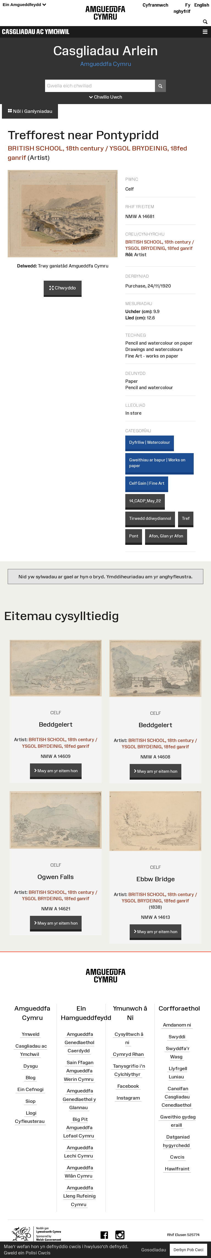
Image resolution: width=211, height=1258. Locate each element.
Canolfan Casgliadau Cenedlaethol (176, 1097)
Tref (186, 518)
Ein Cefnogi (30, 1089)
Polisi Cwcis (38, 1252)
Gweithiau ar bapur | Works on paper (157, 463)
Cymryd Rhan (128, 1054)
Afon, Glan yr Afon (166, 536)
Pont (133, 536)
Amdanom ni (177, 1025)
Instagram (128, 1097)
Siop (30, 1101)
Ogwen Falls (55, 876)
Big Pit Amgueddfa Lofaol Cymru (78, 1127)
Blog (30, 1077)
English (201, 4)
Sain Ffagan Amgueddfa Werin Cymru (78, 1071)
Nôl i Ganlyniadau (30, 111)
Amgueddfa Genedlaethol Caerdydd (79, 1042)
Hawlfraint (177, 1168)
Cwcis (177, 1157)
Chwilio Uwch (105, 97)
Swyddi (177, 1036)
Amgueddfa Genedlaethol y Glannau (79, 1099)
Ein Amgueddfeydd (24, 4)
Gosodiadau (153, 1249)
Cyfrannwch (155, 4)
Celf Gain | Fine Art (146, 483)
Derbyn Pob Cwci (188, 1249)
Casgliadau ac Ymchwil (36, 31)
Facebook (128, 1086)
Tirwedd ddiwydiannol (150, 518)
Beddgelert (56, 724)
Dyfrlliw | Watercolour (149, 442)
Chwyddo (62, 288)
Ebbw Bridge (155, 879)
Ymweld (30, 1034)
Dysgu (30, 1066)
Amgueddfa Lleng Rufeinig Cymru (79, 1196)
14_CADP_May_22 (145, 500)
